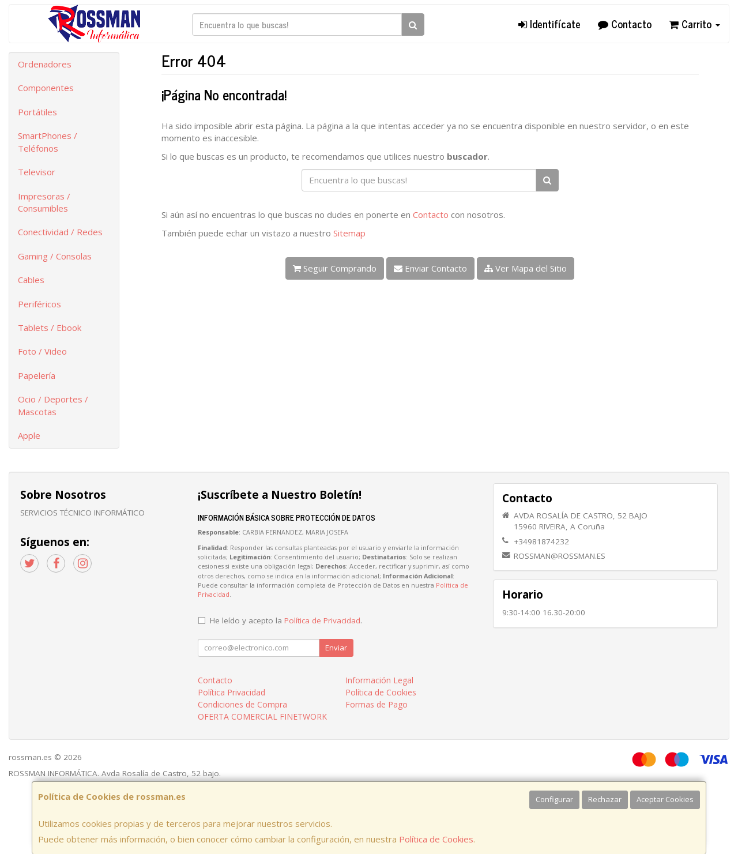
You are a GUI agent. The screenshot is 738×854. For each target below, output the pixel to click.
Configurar (554, 799)
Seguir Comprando (334, 268)
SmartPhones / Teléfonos (47, 141)
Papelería (36, 375)
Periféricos (39, 304)
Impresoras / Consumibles (44, 202)
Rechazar (605, 799)
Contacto (625, 23)
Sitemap (349, 233)
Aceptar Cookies (665, 799)
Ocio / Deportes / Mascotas (53, 405)
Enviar (336, 647)
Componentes (46, 87)
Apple (29, 435)
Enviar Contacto (430, 268)
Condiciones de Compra (242, 704)
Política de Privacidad (322, 620)
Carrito (694, 23)
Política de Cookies (436, 839)
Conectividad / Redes (60, 232)
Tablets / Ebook (49, 327)
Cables (31, 279)
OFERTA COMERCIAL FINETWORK (262, 716)
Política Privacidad (231, 692)
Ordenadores (44, 64)
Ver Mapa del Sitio (525, 268)
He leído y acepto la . (286, 620)
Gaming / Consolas (55, 256)
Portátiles (37, 112)
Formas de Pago (376, 704)
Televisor (36, 172)
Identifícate (549, 23)
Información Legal (379, 680)
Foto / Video (42, 351)
